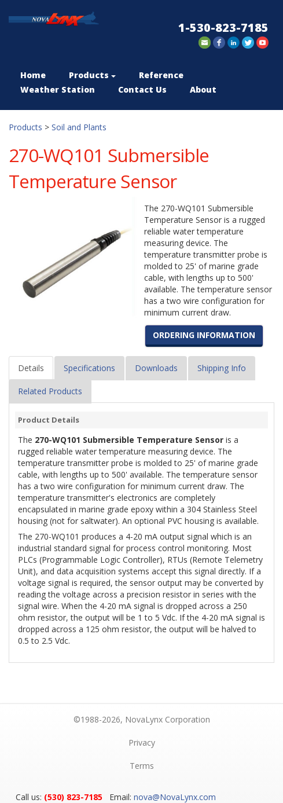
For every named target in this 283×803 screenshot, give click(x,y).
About (203, 89)
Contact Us (142, 89)
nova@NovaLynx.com (175, 796)
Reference (161, 74)
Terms (142, 765)
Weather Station (57, 89)
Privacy (141, 742)
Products (92, 74)
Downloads (156, 367)
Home (33, 74)
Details (31, 367)
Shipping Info (221, 367)
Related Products (50, 391)
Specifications (89, 367)
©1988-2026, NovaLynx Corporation (141, 719)
